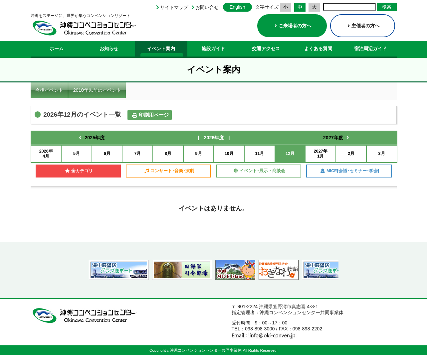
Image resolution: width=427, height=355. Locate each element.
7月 (137, 153)
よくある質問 (318, 48)
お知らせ (109, 48)
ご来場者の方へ (293, 25)
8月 (168, 153)
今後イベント (49, 90)
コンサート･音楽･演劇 (169, 171)
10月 (229, 153)
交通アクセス (266, 48)
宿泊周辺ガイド (370, 48)
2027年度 (333, 137)
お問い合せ (207, 7)
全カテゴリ (79, 171)
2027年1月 (320, 154)
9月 (198, 153)
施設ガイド (213, 48)
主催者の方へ (363, 25)
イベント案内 (161, 48)
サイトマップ (174, 7)
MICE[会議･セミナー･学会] (349, 171)
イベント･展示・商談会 (259, 171)
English (237, 7)
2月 (351, 153)
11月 (259, 153)
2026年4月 (46, 154)
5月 (76, 153)
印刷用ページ (150, 115)
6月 (107, 153)
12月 (290, 153)
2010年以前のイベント (97, 90)
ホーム (57, 48)
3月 (381, 153)
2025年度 (95, 137)
